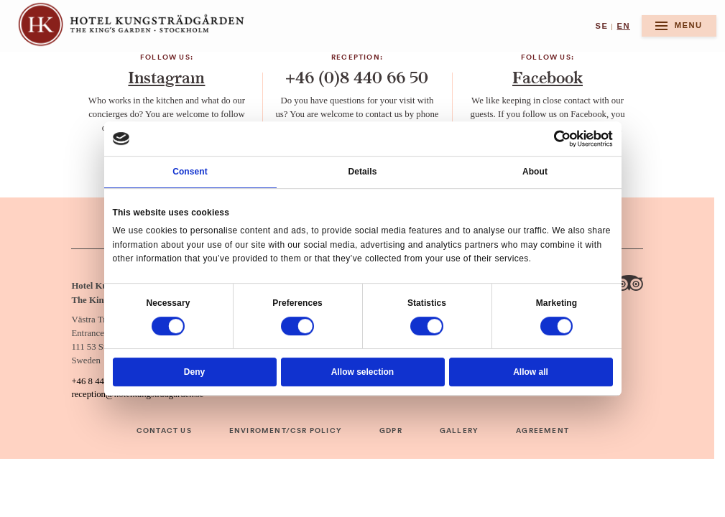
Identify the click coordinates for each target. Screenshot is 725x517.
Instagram (166, 78)
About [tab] (535, 172)
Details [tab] (362, 172)
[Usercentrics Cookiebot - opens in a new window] (562, 138)
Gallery (459, 431)
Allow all (530, 372)
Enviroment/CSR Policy (285, 431)
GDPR (390, 431)
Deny (194, 372)
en (623, 26)
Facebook (547, 78)
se (601, 26)
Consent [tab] (190, 172)
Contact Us (164, 431)
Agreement (542, 431)
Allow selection (362, 372)
